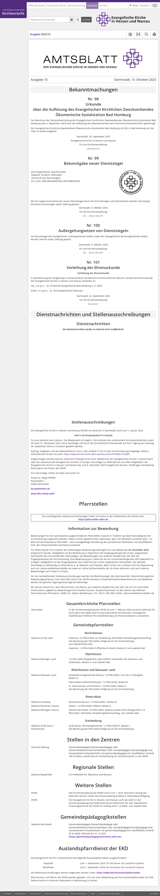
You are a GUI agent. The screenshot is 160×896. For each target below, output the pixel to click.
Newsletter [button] (20, 893)
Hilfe (92, 893)
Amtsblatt (92, 5)
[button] (154, 5)
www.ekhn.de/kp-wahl (42, 493)
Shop (133, 5)
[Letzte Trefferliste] (78, 19)
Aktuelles (144, 5)
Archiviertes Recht (56, 5)
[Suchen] (86, 19)
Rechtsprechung (76, 5)
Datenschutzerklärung (56, 893)
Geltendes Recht (36, 5)
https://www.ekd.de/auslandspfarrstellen (118, 872)
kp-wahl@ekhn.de (40, 488)
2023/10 (40, 34)
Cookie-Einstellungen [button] (110, 893)
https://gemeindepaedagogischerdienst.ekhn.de (95, 836)
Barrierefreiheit (79, 893)
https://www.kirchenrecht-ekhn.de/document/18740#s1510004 (97, 454)
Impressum (35, 893)
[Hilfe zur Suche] (71, 19)
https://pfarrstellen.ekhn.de (93, 519)
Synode (103, 5)
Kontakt (7, 893)
